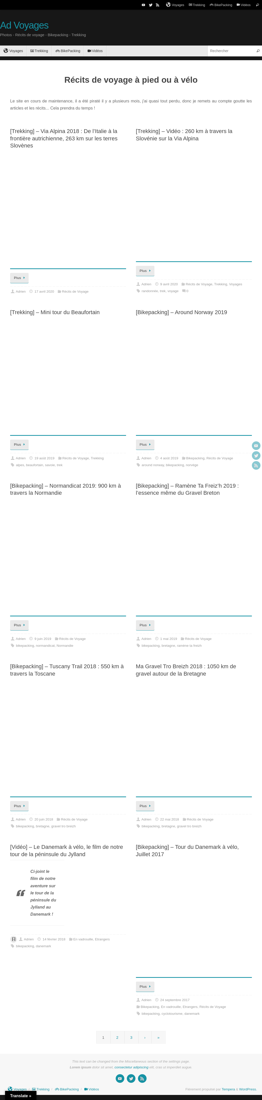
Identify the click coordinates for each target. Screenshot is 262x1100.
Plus (20, 278)
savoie (50, 465)
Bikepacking (195, 458)
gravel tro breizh (63, 826)
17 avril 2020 (44, 291)
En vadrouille (83, 939)
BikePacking (221, 5)
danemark (43, 946)
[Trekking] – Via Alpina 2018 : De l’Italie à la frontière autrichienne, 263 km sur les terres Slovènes (63, 138)
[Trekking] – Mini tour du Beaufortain (55, 312)
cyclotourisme (172, 1014)
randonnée (150, 291)
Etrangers (102, 939)
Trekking (197, 5)
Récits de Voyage (75, 291)
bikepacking (175, 465)
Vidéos (244, 5)
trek (163, 291)
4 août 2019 (169, 458)
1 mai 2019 (168, 639)
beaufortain (34, 465)
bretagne (168, 646)
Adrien (21, 291)
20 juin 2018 (43, 819)
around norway (153, 465)
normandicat (45, 646)
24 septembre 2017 (175, 1000)
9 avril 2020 (169, 284)
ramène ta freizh (189, 646)
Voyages (175, 4)
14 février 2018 (54, 939)
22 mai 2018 (169, 819)
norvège (192, 465)
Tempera (228, 1089)
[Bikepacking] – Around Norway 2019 (181, 312)
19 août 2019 (44, 458)
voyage (173, 291)
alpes (20, 465)
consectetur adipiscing (132, 1067)
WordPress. (248, 1089)
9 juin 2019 (42, 639)
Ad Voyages (24, 25)
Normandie (65, 646)
